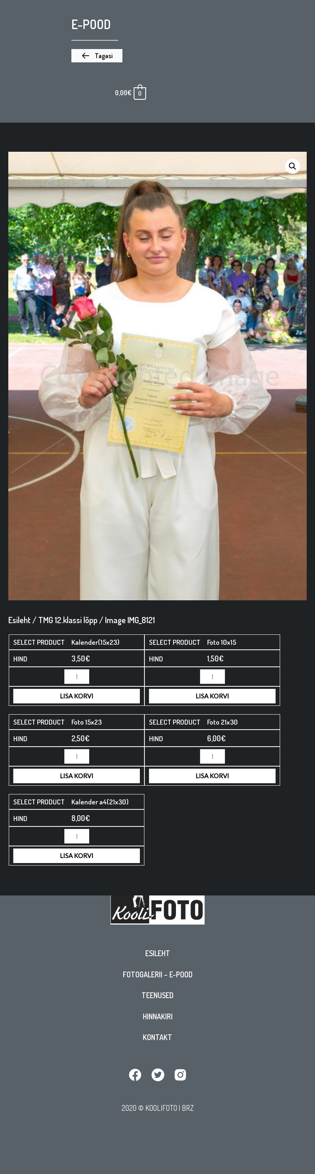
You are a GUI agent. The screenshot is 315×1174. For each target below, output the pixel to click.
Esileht (157, 953)
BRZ (188, 1107)
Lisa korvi (76, 696)
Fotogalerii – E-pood (158, 974)
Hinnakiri (158, 1016)
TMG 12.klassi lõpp (68, 619)
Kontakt (157, 1037)
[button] (96, 55)
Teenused (157, 995)
